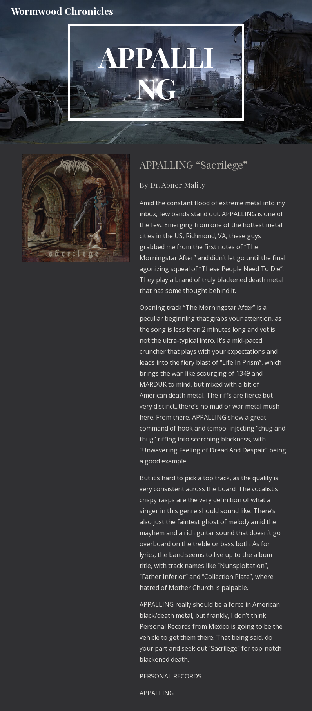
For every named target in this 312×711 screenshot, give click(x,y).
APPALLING (157, 693)
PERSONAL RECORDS (170, 676)
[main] (156, 72)
